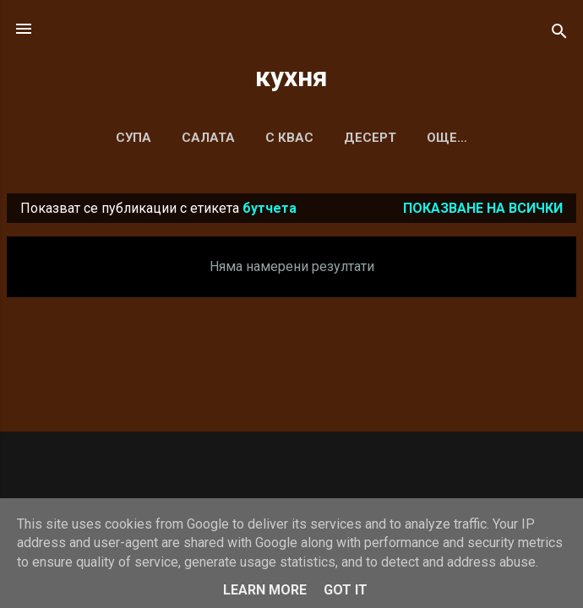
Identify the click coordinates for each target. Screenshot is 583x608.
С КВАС (289, 137)
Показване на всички (483, 208)
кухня (291, 77)
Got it (346, 590)
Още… (447, 137)
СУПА (133, 137)
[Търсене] (559, 34)
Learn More (265, 590)
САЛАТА (208, 137)
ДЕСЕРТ (370, 137)
